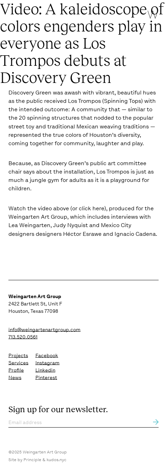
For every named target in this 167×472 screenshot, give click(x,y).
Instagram (47, 363)
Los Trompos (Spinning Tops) (105, 101)
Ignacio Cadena (135, 234)
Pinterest (46, 377)
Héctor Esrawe (82, 234)
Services (18, 363)
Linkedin (45, 370)
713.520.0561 (22, 337)
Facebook (46, 355)
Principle (32, 460)
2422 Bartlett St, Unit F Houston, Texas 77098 (35, 303)
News (14, 377)
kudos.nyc (57, 460)
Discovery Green (29, 92)
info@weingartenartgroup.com (44, 329)
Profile (16, 370)
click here (91, 208)
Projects (18, 355)
